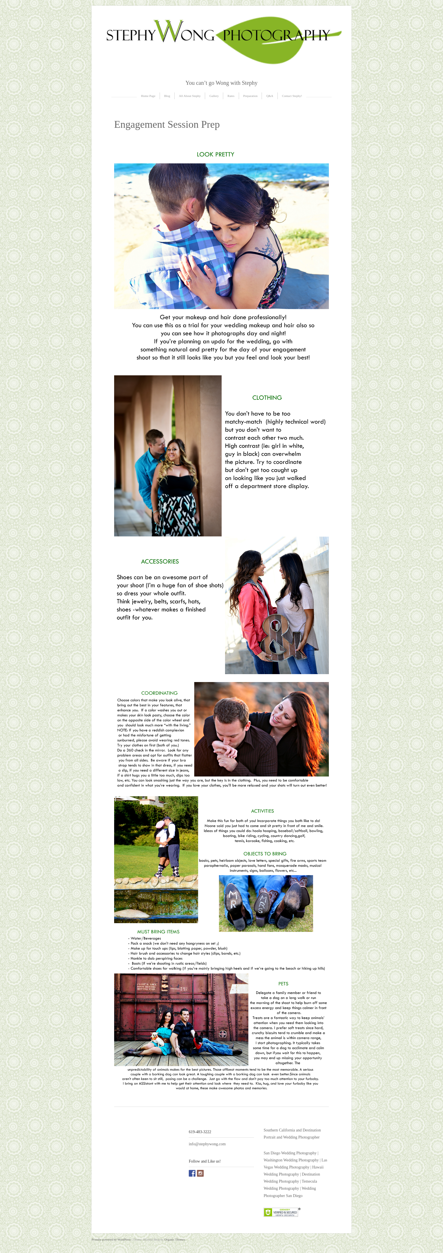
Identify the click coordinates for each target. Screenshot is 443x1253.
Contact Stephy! (292, 96)
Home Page (148, 96)
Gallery (214, 96)
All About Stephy (190, 96)
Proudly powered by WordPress (111, 1239)
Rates (230, 96)
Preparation (250, 96)
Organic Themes (174, 1239)
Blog (167, 96)
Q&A (269, 96)
